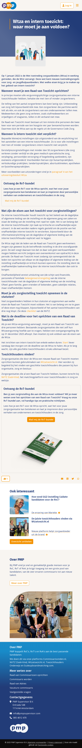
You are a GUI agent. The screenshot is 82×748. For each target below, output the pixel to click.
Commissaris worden (21, 679)
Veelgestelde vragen (20, 692)
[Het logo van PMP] (9, 5)
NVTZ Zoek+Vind (10, 377)
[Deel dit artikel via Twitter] (73, 478)
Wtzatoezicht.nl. (49, 362)
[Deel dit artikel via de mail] (62, 478)
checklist (31, 311)
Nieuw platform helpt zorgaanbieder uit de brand (51, 533)
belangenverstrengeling (37, 278)
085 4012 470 (18, 717)
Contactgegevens (21, 697)
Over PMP (16, 647)
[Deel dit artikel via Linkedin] (67, 478)
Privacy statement (55, 742)
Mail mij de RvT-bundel (17, 200)
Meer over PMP (19, 583)
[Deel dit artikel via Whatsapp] (78, 478)
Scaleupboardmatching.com (38, 665)
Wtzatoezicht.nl (36, 662)
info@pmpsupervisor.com (25, 713)
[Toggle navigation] (77, 6)
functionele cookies (45, 745)
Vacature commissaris (21, 687)
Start (65, 342)
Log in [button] (66, 5)
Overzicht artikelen (21, 541)
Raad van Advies (18, 683)
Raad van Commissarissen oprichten (29, 675)
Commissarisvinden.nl (54, 658)
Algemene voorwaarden (37, 742)
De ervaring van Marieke (44, 512)
